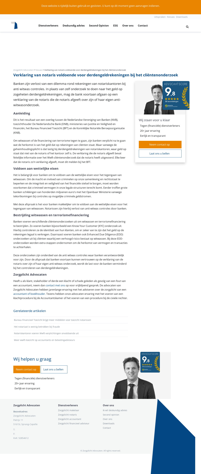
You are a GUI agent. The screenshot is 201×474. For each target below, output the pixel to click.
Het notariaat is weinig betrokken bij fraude (37, 326)
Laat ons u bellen (159, 153)
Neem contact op (159, 144)
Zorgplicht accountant (69, 419)
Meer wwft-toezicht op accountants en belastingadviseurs (44, 340)
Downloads (182, 16)
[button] (186, 25)
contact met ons (55, 285)
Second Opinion (99, 25)
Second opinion (111, 414)
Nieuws (171, 16)
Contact (143, 25)
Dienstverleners (48, 25)
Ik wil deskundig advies (115, 410)
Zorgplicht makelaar (68, 410)
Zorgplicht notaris (67, 414)
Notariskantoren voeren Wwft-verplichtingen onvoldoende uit (46, 333)
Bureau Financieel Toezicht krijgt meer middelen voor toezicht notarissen (52, 319)
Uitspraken (160, 16)
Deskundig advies (74, 25)
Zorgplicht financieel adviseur (73, 423)
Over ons (127, 25)
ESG (115, 25)
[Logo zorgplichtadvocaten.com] (14, 25)
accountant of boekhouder (29, 294)
